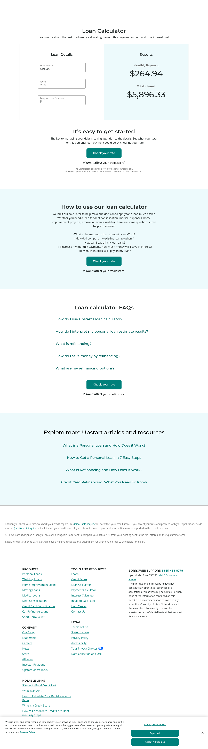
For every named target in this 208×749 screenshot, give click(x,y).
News (25, 648)
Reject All (155, 733)
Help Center (78, 606)
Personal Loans (32, 574)
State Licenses (80, 632)
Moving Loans (31, 590)
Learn (75, 574)
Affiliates (27, 659)
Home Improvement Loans (39, 585)
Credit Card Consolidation (38, 606)
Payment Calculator (83, 590)
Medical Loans (31, 595)
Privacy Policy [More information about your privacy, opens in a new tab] (27, 731)
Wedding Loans (32, 579)
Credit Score (79, 579)
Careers (27, 643)
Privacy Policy (79, 638)
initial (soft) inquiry (84, 524)
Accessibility (78, 643)
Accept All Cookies (155, 741)
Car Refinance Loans (35, 611)
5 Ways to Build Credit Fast (39, 685)
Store (25, 654)
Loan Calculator (81, 585)
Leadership (29, 638)
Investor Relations (33, 664)
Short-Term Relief (33, 617)
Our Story (28, 632)
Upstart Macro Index (35, 670)
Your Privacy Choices (87, 648)
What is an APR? (32, 691)
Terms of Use (79, 627)
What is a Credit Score (36, 705)
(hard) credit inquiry (25, 528)
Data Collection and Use (86, 654)
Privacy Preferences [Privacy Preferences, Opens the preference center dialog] (155, 724)
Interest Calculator (83, 595)
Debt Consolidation (34, 601)
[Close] (202, 732)
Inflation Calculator (83, 601)
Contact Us (78, 611)
